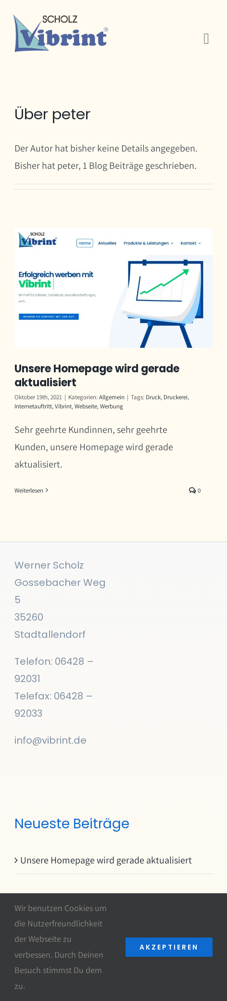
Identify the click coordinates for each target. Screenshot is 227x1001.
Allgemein (112, 397)
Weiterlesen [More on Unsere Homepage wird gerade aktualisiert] (28, 490)
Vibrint (63, 406)
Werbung (111, 406)
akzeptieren (169, 947)
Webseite (86, 406)
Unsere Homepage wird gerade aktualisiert (96, 375)
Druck (153, 397)
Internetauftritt (33, 406)
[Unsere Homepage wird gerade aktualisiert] (113, 288)
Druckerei (176, 397)
